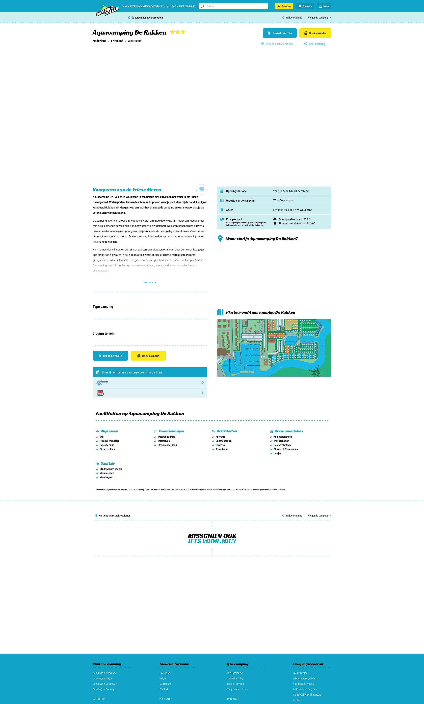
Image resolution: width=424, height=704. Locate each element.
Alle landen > (165, 699)
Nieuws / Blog (300, 673)
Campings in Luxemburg (105, 684)
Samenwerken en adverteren (307, 694)
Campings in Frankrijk (104, 689)
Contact (297, 700)
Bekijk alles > (99, 699)
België (162, 678)
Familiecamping (234, 673)
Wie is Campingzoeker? (305, 678)
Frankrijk (163, 689)
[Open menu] (324, 6)
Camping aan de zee (236, 689)
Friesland (117, 41)
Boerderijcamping (235, 684)
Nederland (99, 41)
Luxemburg (165, 684)
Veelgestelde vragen (303, 684)
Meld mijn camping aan (305, 689)
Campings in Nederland (105, 673)
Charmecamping (234, 678)
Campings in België (102, 678)
